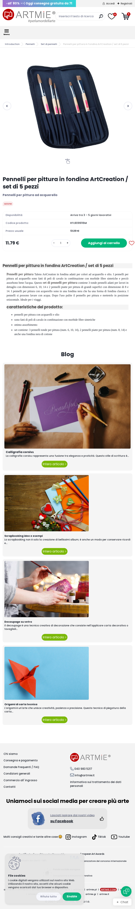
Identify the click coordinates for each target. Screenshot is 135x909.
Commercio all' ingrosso (20, 780)
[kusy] (60, 243)
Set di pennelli (49, 44)
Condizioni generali (17, 773)
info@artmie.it (85, 775)
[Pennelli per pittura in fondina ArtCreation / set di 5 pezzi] (67, 106)
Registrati (126, 3)
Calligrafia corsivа (20, 452)
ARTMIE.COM (108, 889)
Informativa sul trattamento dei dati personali (95, 784)
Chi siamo (11, 754)
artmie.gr (90, 894)
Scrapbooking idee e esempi (23, 536)
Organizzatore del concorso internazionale (103, 861)
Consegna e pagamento (21, 760)
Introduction (12, 44)
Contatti (9, 787)
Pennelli (30, 44)
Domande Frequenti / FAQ (21, 767)
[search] (101, 17)
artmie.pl (91, 889)
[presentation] (7, 106)
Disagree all (48, 896)
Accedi (110, 3)
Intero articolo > (54, 464)
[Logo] (29, 16)
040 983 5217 (83, 769)
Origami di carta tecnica (20, 704)
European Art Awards (92, 854)
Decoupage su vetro (18, 622)
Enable (72, 896)
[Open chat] (126, 891)
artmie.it (104, 894)
